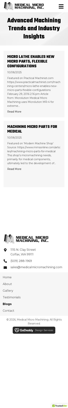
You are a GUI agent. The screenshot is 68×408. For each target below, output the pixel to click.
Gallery (8, 290)
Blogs (7, 304)
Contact (8, 310)
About (7, 284)
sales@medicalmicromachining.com (36, 267)
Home (7, 277)
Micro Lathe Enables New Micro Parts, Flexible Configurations (30, 61)
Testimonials (11, 297)
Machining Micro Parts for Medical (32, 129)
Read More (14, 111)
